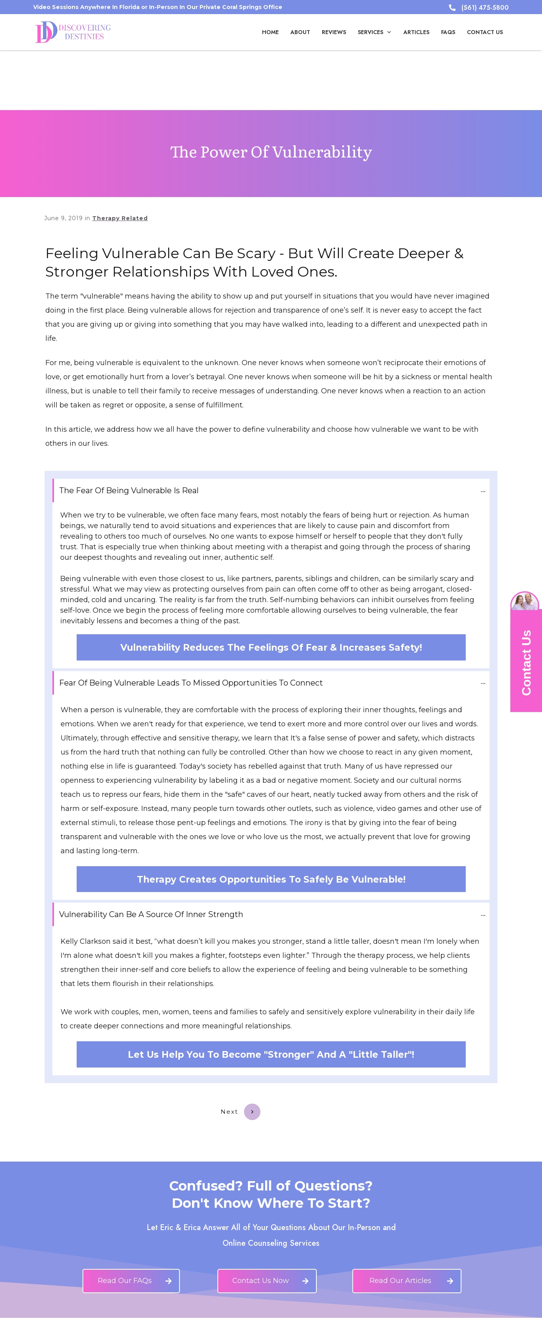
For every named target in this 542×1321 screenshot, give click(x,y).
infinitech (379, 1312)
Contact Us (526, 663)
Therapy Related (120, 158)
